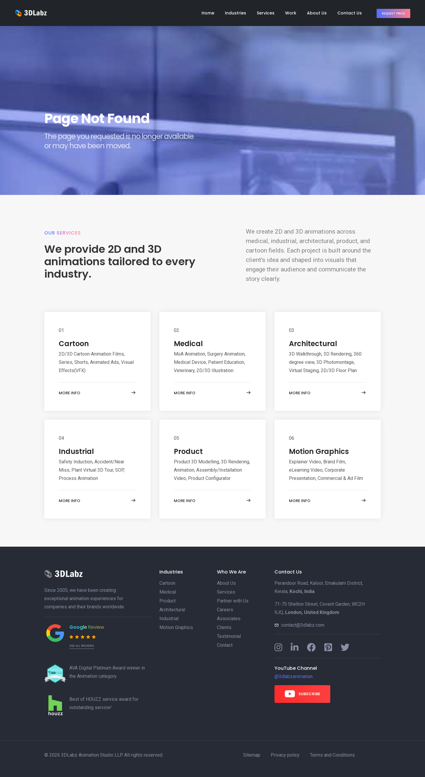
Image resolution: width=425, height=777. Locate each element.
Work (290, 13)
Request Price (393, 13)
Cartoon (74, 343)
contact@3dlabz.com (302, 625)
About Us (317, 13)
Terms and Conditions (332, 755)
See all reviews (81, 646)
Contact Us (349, 13)
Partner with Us (233, 601)
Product (188, 451)
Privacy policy (285, 755)
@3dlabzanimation (293, 676)
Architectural (313, 343)
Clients (224, 627)
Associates (229, 618)
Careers (225, 610)
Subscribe (302, 693)
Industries (235, 13)
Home (208, 13)
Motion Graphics (319, 451)
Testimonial (229, 636)
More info (97, 393)
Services (265, 13)
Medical (188, 343)
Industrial (76, 451)
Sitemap (251, 755)
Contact (225, 645)
